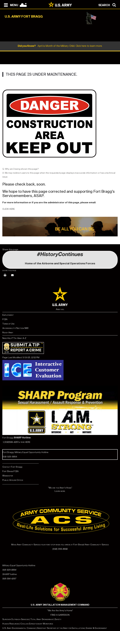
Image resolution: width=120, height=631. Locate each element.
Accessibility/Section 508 (15, 328)
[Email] (12, 275)
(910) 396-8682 (60, 549)
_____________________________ (20, 462)
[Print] (5, 275)
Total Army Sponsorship (41, 619)
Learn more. (60, 491)
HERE (27, 442)
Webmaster (7, 475)
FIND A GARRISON (60, 615)
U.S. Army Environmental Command (19, 628)
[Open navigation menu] (10, 4)
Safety (58, 619)
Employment (8, 315)
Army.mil (60, 309)
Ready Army (7, 332)
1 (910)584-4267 (10, 442)
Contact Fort (9, 467)
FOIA (4, 319)
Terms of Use (8, 323)
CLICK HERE (8, 209)
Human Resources (10, 623)
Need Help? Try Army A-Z (14, 338)
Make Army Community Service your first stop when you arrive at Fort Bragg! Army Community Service (60, 544)
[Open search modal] (108, 4)
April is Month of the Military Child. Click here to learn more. (60, 45)
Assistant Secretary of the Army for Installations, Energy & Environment (72, 628)
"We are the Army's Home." (60, 487)
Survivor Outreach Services (15, 619)
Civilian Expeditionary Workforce (36, 623)
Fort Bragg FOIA (10, 471)
